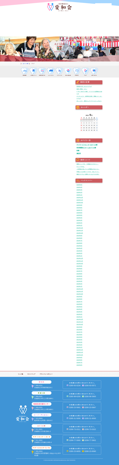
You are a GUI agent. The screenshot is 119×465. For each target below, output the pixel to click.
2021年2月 (79, 344)
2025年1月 (79, 225)
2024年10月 (80, 233)
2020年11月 (80, 352)
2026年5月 (79, 184)
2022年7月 (79, 301)
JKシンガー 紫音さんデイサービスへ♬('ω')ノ (89, 101)
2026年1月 (79, 195)
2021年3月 (79, 342)
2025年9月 (79, 205)
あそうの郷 (103, 19)
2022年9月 (79, 296)
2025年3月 (79, 220)
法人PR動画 (103, 5)
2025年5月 (79, 215)
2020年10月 (80, 355)
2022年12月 (80, 289)
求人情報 (103, 30)
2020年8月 (79, 360)
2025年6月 (79, 212)
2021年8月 (79, 329)
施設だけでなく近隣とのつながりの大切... (88, 174)
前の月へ (81, 114)
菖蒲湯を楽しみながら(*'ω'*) (84, 86)
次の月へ (96, 114)
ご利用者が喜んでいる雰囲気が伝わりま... (88, 169)
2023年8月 (79, 268)
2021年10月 (80, 324)
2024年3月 (79, 251)
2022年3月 (79, 311)
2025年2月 (79, 223)
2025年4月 (79, 217)
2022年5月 (79, 306)
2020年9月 (79, 357)
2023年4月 (79, 278)
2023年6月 (79, 273)
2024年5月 (79, 245)
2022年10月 (80, 294)
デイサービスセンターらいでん (33, 30)
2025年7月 (79, 210)
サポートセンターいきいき (16, 30)
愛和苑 (33, 19)
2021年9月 (79, 327)
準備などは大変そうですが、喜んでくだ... (88, 171)
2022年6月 (79, 304)
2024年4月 (79, 248)
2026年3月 (79, 190)
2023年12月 (80, 258)
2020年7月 (79, 362)
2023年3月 (79, 281)
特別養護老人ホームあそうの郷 (86, 147)
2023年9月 (79, 266)
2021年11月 (80, 322)
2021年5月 (79, 337)
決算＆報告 (68, 30)
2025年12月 (80, 197)
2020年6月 (79, 365)
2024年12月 (80, 228)
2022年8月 (79, 299)
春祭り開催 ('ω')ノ (82, 89)
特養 (78, 150)
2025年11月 (80, 200)
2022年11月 (80, 291)
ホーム (18, 63)
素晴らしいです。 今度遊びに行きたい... (88, 164)
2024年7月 (79, 240)
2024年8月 (79, 238)
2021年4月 (79, 339)
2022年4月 (79, 309)
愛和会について (16, 19)
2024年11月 (80, 230)
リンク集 (20, 374)
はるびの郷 (51, 30)
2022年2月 (79, 314)
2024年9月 (79, 235)
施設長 (79, 153)
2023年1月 (79, 286)
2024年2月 (79, 253)
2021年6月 (79, 334)
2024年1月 (79, 256)
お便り (85, 30)
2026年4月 (79, 187)
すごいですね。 (81, 166)
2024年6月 (79, 243)
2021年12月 (80, 319)
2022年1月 (79, 317)
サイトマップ (31, 374)
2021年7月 (79, 332)
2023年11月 (80, 261)
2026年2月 (79, 192)
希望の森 (51, 19)
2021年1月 (79, 347)
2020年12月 (80, 350)
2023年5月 (79, 276)
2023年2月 (79, 283)
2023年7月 (79, 271)
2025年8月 (79, 207)
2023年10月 (80, 263)
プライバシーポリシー (46, 374)
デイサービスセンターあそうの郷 (87, 145)
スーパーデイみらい (85, 19)
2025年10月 (80, 202)
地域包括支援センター (68, 19)
